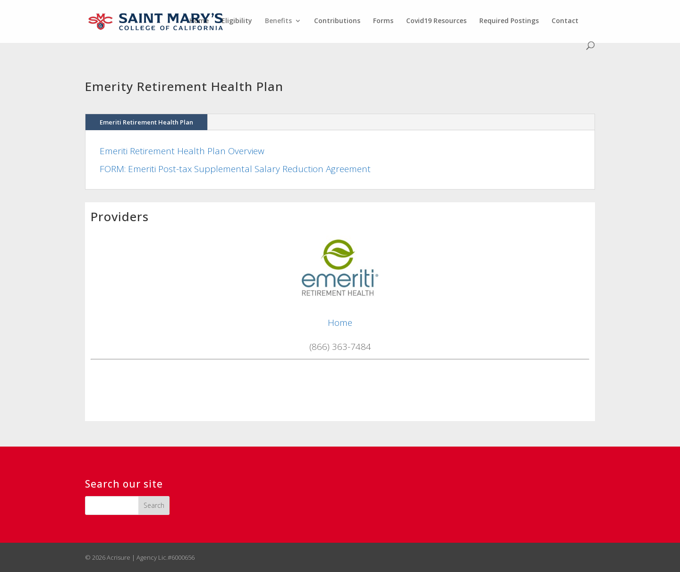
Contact (565, 21)
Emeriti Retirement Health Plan (146, 122)
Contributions (337, 21)
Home (199, 21)
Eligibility (236, 21)
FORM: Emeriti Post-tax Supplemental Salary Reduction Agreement (235, 169)
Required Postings (509, 21)
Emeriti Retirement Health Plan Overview (182, 151)
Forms (383, 21)
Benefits (278, 21)
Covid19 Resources (436, 21)
